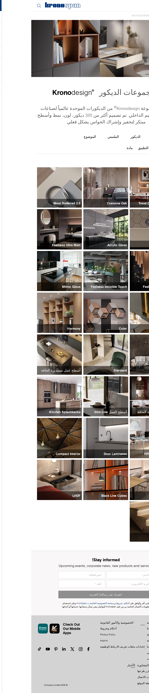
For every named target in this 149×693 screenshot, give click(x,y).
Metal (138, 328)
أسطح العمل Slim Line (79, 412)
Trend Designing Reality (124, 203)
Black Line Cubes (83, 495)
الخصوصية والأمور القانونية (85, 623)
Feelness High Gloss (127, 286)
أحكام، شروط (91, 603)
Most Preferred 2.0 (35, 203)
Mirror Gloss (40, 286)
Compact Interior (36, 454)
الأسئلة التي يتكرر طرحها (120, 671)
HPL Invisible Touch (127, 454)
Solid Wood (133, 537)
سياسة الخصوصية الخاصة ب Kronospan (64, 603)
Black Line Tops (130, 495)
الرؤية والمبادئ (124, 634)
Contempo (134, 370)
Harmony (42, 328)
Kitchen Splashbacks (33, 412)
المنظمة (121, 623)
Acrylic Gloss (86, 245)
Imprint (73, 640)
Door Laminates (84, 454)
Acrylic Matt (133, 245)
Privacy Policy (76, 634)
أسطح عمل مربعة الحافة (124, 412)
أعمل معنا (121, 646)
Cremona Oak (86, 203)
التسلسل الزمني (125, 652)
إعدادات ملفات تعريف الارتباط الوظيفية (91, 646)
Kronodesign (109, 15)
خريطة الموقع (114, 683)
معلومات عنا (123, 628)
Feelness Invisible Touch (78, 286)
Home (137, 15)
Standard (89, 370)
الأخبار (100, 665)
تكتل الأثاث (122, 658)
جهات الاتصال (113, 677)
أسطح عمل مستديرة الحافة (29, 370)
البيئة (118, 640)
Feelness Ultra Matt (35, 245)
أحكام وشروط (77, 628)
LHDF (45, 495)
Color (92, 328)
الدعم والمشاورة (116, 665)
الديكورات (126, 15)
